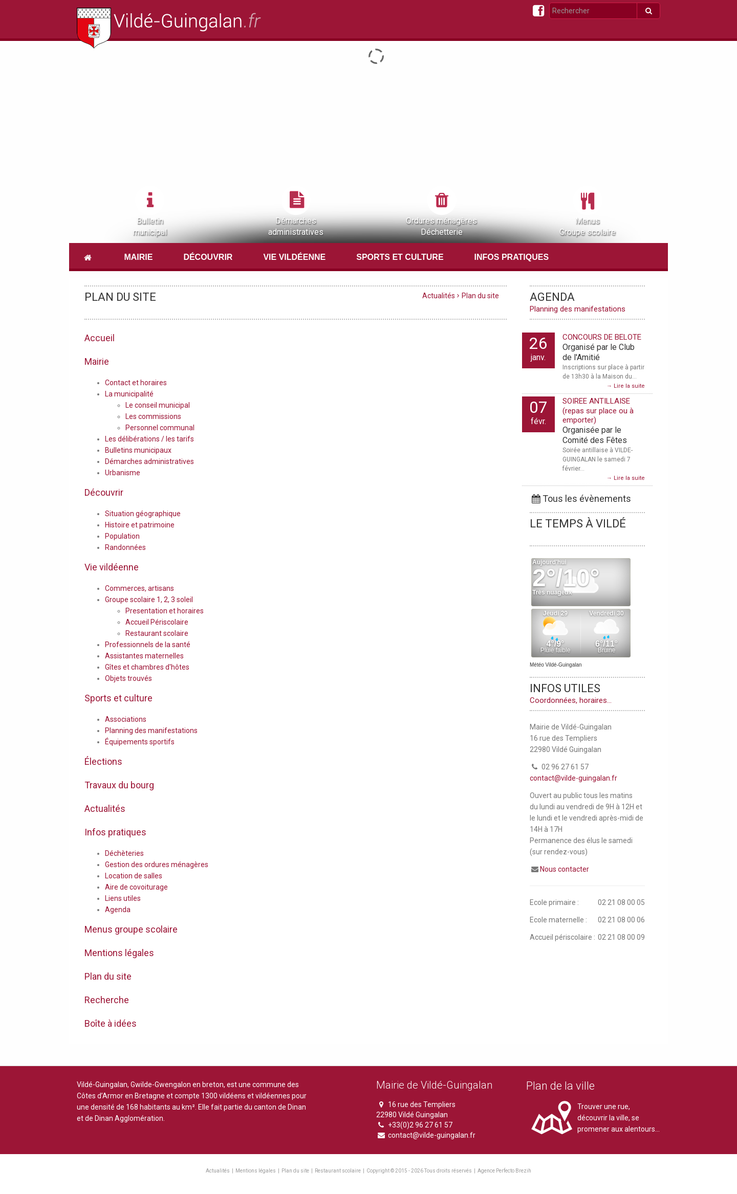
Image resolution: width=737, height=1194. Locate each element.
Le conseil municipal (157, 405)
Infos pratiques (511, 257)
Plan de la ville (560, 1085)
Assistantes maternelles (144, 656)
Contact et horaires (136, 383)
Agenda (118, 909)
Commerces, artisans (139, 588)
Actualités (438, 296)
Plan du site (295, 1171)
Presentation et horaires (164, 611)
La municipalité (129, 394)
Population (122, 536)
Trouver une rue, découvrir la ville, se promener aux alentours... (618, 1117)
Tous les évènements (580, 498)
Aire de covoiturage (136, 887)
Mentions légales (255, 1171)
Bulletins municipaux (138, 450)
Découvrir (207, 257)
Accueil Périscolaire (156, 622)
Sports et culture (399, 257)
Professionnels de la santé (147, 644)
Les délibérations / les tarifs (149, 439)
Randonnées (125, 547)
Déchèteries (124, 853)
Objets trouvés (128, 678)
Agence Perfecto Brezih (504, 1171)
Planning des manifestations (151, 730)
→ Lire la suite (625, 386)
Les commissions (153, 416)
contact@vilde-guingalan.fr (573, 778)
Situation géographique (143, 514)
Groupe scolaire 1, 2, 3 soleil (149, 599)
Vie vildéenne (294, 257)
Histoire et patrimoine (140, 525)
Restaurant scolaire (156, 633)
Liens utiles (123, 898)
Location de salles (133, 876)
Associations (125, 719)
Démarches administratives (149, 461)
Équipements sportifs (140, 742)
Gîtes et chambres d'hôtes (147, 667)
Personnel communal (159, 428)
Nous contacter (564, 869)
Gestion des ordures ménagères (156, 864)
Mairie (138, 257)
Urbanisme (122, 473)
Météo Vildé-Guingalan (556, 665)
